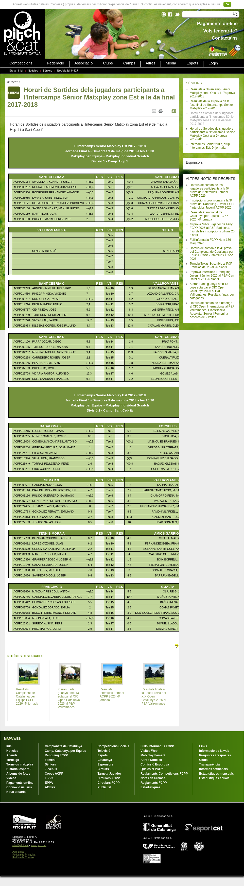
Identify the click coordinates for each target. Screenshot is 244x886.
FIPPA (49, 778)
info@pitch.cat (20, 845)
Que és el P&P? (152, 769)
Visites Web (149, 751)
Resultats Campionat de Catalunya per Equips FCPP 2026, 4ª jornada (209, 216)
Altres (150, 63)
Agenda (12, 755)
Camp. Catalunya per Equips (65, 751)
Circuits (103, 769)
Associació (84, 63)
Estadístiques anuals (214, 778)
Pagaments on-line (19, 783)
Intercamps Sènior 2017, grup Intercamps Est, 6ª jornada (210, 145)
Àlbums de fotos (18, 773)
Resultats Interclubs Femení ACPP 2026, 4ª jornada (112, 695)
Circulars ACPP (108, 778)
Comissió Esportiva (155, 764)
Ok (227, 4)
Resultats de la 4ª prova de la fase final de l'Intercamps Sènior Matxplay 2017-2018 (211, 104)
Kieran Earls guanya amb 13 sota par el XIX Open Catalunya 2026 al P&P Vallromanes (69, 698)
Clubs (108, 63)
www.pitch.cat (38, 845)
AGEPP (50, 787)
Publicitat (104, 787)
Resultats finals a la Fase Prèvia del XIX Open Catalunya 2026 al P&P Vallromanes (154, 696)
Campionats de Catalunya (63, 746)
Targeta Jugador (109, 773)
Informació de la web (214, 751)
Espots (192, 63)
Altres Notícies (151, 760)
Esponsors (105, 764)
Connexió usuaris (19, 787)
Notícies (33, 70)
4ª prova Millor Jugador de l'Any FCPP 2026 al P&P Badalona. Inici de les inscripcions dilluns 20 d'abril (212, 230)
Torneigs (12, 760)
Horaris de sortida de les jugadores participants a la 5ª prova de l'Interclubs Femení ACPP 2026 (209, 190)
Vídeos (11, 778)
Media (171, 63)
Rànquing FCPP (56, 755)
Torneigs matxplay (19, 764)
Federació (55, 63)
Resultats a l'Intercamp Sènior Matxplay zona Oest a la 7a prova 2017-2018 (212, 93)
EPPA (49, 783)
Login (213, 63)
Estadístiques (150, 787)
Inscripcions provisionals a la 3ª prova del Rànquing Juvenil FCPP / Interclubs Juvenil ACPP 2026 (212, 204)
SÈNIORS (194, 83)
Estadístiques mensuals (216, 773)
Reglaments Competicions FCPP (164, 773)
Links (203, 746)
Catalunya (104, 760)
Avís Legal (18, 851)
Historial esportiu (18, 769)
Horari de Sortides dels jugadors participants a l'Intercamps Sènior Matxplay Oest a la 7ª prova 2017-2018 (212, 134)
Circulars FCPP (108, 783)
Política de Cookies (23, 857)
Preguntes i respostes (215, 755)
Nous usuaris (16, 792)
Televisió (103, 751)
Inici (20, 70)
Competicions (20, 63)
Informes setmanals (213, 769)
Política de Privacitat (24, 854)
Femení (50, 760)
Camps (129, 63)
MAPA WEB (12, 738)
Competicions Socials (113, 746)
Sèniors (47, 70)
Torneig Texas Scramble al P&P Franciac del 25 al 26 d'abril (211, 265)
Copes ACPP (54, 773)
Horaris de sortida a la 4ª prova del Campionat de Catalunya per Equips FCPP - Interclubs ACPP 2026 (211, 253)
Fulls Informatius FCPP (157, 746)
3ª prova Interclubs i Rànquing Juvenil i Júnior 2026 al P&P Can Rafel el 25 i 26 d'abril (212, 275)
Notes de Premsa (153, 778)
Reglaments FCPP (154, 783)
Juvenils (51, 769)
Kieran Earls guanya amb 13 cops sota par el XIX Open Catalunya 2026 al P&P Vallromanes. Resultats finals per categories (212, 291)
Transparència (209, 764)
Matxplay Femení (153, 755)
